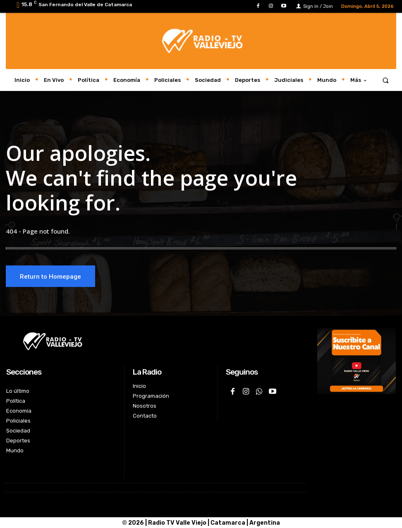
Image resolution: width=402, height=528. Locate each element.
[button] (385, 80)
